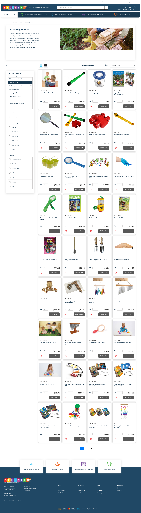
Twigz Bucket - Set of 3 (46, 176)
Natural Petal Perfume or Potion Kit (49, 302)
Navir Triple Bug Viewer (96, 217)
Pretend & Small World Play (16, 100)
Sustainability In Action (71, 217)
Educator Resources (112, 2)
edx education (16, 159)
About (102, 2)
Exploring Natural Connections (48, 259)
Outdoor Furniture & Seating (16, 103)
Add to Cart (54, 106)
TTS (13, 177)
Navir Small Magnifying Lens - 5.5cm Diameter (73, 177)
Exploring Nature (29, 22)
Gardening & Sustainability (20, 85)
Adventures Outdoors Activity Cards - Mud (97, 385)
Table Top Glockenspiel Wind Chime (73, 343)
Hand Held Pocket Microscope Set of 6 (74, 385)
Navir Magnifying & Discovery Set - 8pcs (99, 177)
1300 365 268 (135, 2)
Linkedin (120, 490)
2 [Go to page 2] (86, 448)
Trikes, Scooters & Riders (15, 96)
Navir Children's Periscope (121, 134)
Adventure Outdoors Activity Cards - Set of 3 (99, 426)
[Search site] (106, 8)
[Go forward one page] (91, 448)
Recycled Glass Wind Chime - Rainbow (97, 302)
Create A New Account (7, 2)
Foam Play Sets (13, 107)
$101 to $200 (15, 136)
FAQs (128, 2)
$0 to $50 (14, 127)
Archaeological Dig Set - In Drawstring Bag (72, 302)
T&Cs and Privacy (101, 488)
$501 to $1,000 (15, 145)
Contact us (27, 486)
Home (8, 22)
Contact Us (80, 488)
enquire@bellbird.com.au (31, 488)
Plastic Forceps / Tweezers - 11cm (124, 176)
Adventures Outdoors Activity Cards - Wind (122, 385)
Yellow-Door (16, 186)
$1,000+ (14, 149)
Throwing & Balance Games (20, 92)
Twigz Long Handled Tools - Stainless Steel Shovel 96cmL (73, 260)
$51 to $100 (15, 131)
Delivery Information (102, 493)
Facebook (120, 485)
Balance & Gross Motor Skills (16, 78)
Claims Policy (100, 490)
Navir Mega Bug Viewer (95, 93)
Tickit (14, 173)
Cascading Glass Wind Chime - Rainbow (122, 426)
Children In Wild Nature (121, 217)
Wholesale (122, 2)
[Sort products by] (122, 66)
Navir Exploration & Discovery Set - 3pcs (75, 135)
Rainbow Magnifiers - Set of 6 (122, 342)
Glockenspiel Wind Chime (121, 301)
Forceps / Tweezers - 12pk (72, 425)
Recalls (80, 493)
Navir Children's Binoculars (97, 134)
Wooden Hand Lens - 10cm (97, 342)
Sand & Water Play (20, 89)
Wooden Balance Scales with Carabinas (122, 260)
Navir (14, 163)
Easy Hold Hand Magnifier (47, 93)
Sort (106, 65)
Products (9, 15)
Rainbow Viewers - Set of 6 (47, 384)
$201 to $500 (15, 140)
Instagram (120, 488)
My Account (81, 485)
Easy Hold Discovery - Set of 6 (48, 342)
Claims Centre (81, 490)
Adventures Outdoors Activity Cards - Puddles (48, 426)
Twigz (14, 182)
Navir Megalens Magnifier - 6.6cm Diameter (49, 218)
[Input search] (81, 8)
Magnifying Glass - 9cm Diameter (49, 134)
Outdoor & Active (17, 22)
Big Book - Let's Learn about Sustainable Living (122, 94)
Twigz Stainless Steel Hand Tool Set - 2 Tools (98, 260)
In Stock (15, 117)
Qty (41, 101)
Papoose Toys (16, 168)
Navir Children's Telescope (72, 93)
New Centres (61, 490)
